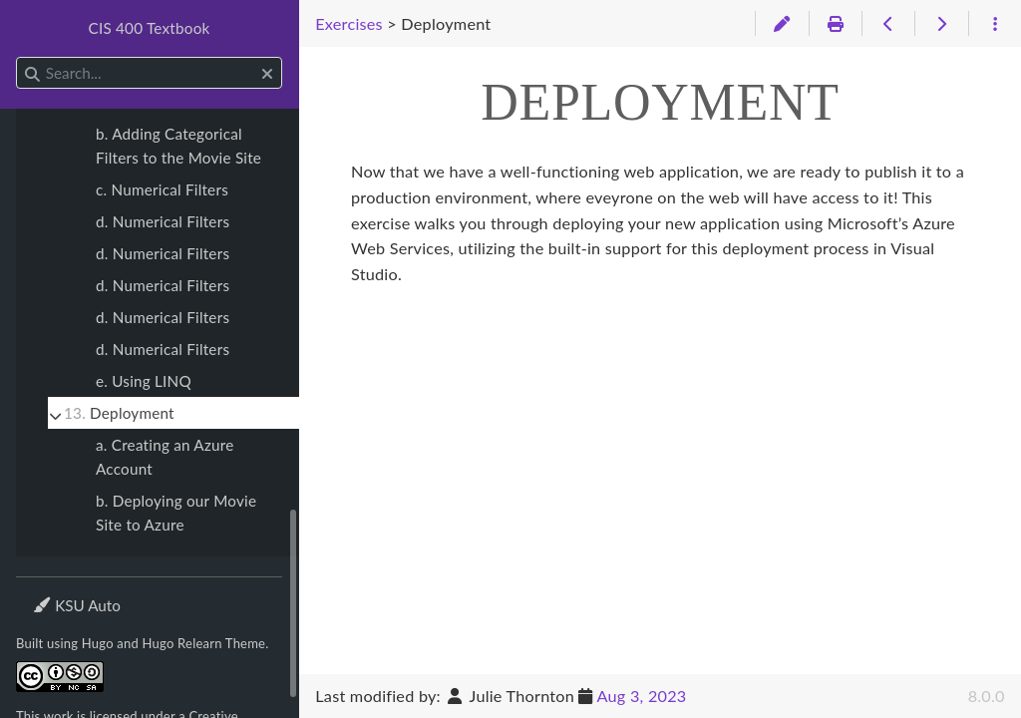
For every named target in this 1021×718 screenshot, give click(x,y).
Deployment (119, 413)
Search (17, 57)
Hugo (98, 643)
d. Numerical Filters (162, 221)
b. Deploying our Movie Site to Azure (176, 513)
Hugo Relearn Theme (204, 643)
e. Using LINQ (143, 381)
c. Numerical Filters (162, 189)
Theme (55, 592)
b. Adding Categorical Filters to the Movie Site (178, 146)
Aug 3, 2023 (642, 695)
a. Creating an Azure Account (165, 457)
